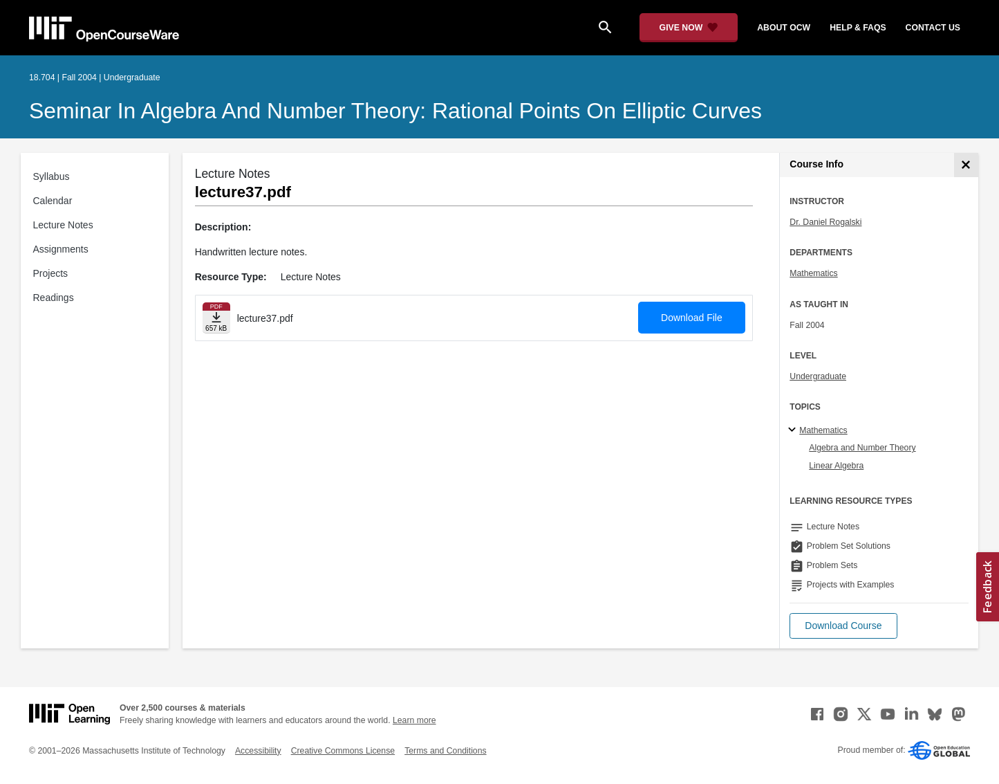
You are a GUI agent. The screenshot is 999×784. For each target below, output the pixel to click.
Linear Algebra (836, 466)
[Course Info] (966, 165)
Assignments (60, 249)
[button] (843, 626)
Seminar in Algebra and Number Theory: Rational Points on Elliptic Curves (395, 110)
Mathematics (813, 273)
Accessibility (258, 751)
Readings (53, 297)
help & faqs (858, 28)
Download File (691, 317)
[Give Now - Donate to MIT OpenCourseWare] (688, 27)
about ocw (783, 28)
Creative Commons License (343, 751)
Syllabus (51, 176)
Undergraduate (818, 376)
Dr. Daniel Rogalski (825, 222)
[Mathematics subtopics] (794, 430)
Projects (50, 273)
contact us (933, 28)
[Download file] (216, 318)
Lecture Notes (63, 224)
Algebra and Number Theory (862, 448)
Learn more (414, 720)
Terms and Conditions (445, 751)
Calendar (53, 200)
